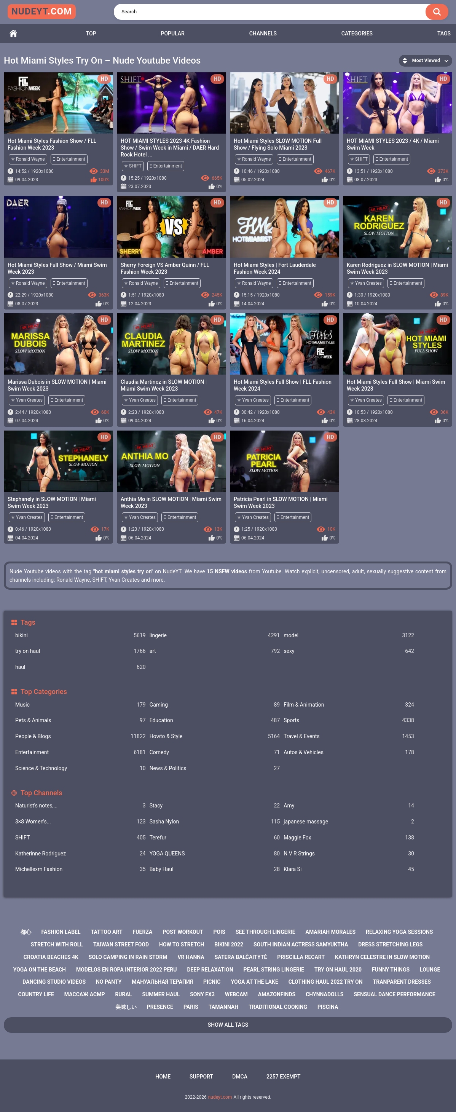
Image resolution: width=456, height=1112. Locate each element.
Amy (349, 805)
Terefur (215, 837)
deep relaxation (210, 970)
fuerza (143, 932)
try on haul (80, 651)
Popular (172, 33)
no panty (108, 982)
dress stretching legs (390, 944)
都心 (26, 932)
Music (80, 705)
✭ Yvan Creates (366, 283)
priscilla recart (301, 957)
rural (123, 994)
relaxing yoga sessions (399, 932)
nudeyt (41, 11)
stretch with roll (57, 944)
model (349, 635)
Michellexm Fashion (80, 869)
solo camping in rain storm (128, 957)
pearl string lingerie (274, 970)
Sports (349, 720)
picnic (211, 982)
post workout (183, 932)
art (215, 651)
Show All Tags (228, 1025)
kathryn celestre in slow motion (382, 957)
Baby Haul (215, 869)
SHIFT (80, 837)
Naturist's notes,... (80, 805)
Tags (444, 33)
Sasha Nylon (215, 821)
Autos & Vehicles (349, 752)
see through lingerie (265, 932)
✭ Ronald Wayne (28, 159)
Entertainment (80, 752)
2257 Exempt (283, 1077)
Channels (263, 33)
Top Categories (44, 692)
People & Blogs (80, 736)
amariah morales (331, 932)
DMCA (239, 1077)
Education (215, 720)
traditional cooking (278, 1007)
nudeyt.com (220, 1097)
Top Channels (41, 793)
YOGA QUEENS (215, 853)
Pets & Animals (80, 720)
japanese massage (349, 821)
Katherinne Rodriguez (80, 853)
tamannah (223, 1007)
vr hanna (190, 957)
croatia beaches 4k (51, 957)
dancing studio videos (54, 982)
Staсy (215, 805)
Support (201, 1077)
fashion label (61, 932)
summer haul (161, 994)
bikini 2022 (228, 944)
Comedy (215, 752)
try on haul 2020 (338, 970)
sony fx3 (202, 994)
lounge (430, 970)
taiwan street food (121, 944)
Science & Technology (80, 768)
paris (190, 1007)
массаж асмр (84, 994)
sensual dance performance (394, 994)
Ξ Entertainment (69, 159)
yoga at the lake (254, 982)
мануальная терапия (162, 982)
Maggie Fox (349, 837)
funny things (391, 970)
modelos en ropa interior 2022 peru (126, 970)
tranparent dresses (402, 982)
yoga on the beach (39, 970)
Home (13, 33)
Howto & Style (215, 736)
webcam (236, 994)
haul (80, 667)
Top (91, 33)
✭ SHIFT (133, 166)
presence (160, 1007)
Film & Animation (349, 705)
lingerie (215, 635)
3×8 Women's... (80, 821)
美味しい (126, 1007)
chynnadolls (324, 994)
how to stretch (181, 944)
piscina (327, 1007)
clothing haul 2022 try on (326, 982)
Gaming (215, 705)
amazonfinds (276, 994)
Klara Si (349, 869)
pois (219, 932)
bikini (80, 635)
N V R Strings (349, 853)
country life (36, 994)
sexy (349, 651)
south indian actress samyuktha (301, 944)
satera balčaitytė (241, 957)
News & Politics (215, 768)
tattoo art (107, 932)
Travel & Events (349, 736)
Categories (357, 33)
